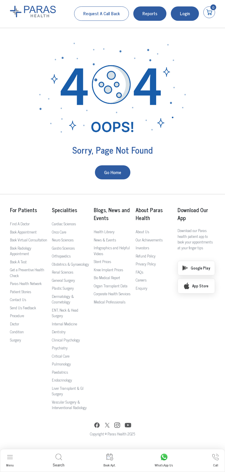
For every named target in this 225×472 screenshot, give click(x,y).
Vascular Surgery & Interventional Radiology (69, 405)
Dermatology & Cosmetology (63, 299)
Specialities (64, 210)
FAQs (139, 272)
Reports (149, 13)
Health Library (104, 232)
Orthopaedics (61, 256)
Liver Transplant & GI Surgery (67, 391)
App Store (196, 286)
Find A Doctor (20, 224)
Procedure (17, 316)
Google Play (196, 268)
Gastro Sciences (63, 248)
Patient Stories (20, 292)
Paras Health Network (26, 283)
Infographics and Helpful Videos (112, 251)
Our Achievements (149, 240)
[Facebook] (97, 426)
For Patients (23, 210)
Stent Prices (102, 261)
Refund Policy (146, 256)
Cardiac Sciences (64, 224)
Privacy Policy (146, 264)
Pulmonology (61, 364)
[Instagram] (117, 425)
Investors (142, 248)
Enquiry (141, 288)
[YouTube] (128, 426)
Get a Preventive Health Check (27, 273)
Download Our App (193, 214)
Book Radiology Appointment (20, 251)
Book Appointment (23, 232)
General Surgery (63, 280)
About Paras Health (149, 214)
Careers (141, 280)
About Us (142, 232)
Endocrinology (62, 380)
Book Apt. (109, 461)
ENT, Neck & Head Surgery (65, 313)
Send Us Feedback (23, 308)
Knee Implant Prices (108, 270)
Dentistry (59, 332)
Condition (17, 332)
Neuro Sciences (63, 240)
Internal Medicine (64, 324)
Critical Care (60, 356)
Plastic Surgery (63, 288)
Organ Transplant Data (110, 286)
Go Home (112, 172)
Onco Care (59, 232)
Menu (10, 461)
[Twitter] (107, 426)
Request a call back (101, 13)
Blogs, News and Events (111, 214)
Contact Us (18, 299)
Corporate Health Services (112, 294)
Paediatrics (60, 372)
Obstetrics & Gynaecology (70, 264)
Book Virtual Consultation (28, 240)
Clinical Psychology (66, 340)
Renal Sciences (62, 272)
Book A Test (18, 262)
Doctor (14, 324)
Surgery (15, 340)
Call (215, 461)
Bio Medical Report (107, 277)
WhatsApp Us (164, 461)
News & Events (105, 240)
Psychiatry (60, 348)
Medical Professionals (109, 302)
